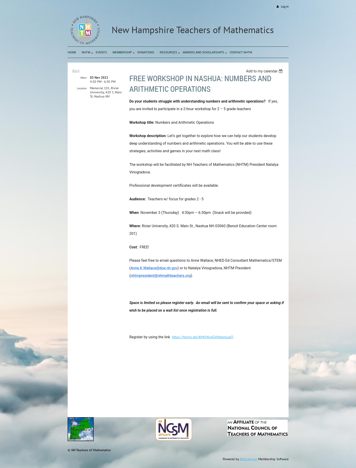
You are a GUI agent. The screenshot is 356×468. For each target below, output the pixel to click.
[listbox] (265, 71)
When (83, 77)
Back (75, 70)
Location (82, 88)
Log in (285, 7)
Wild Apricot (248, 459)
